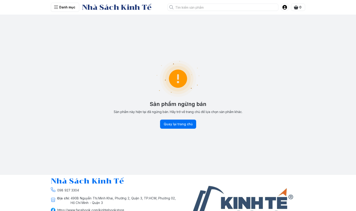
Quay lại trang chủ (178, 124)
